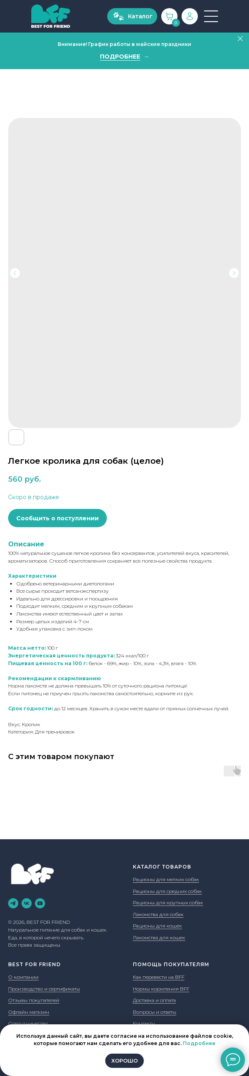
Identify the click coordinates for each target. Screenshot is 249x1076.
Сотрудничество (28, 1023)
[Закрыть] (240, 39)
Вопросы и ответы (154, 1012)
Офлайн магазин (28, 1012)
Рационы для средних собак (167, 891)
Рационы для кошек (157, 926)
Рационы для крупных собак (168, 902)
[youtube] (40, 903)
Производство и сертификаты (44, 989)
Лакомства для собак (158, 914)
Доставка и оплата (154, 1000)
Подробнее (199, 1043)
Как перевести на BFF (158, 977)
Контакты (144, 1023)
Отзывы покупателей (33, 1000)
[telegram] (13, 903)
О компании (23, 977)
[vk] (27, 903)
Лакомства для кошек (159, 937)
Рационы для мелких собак (166, 879)
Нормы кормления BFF (161, 989)
